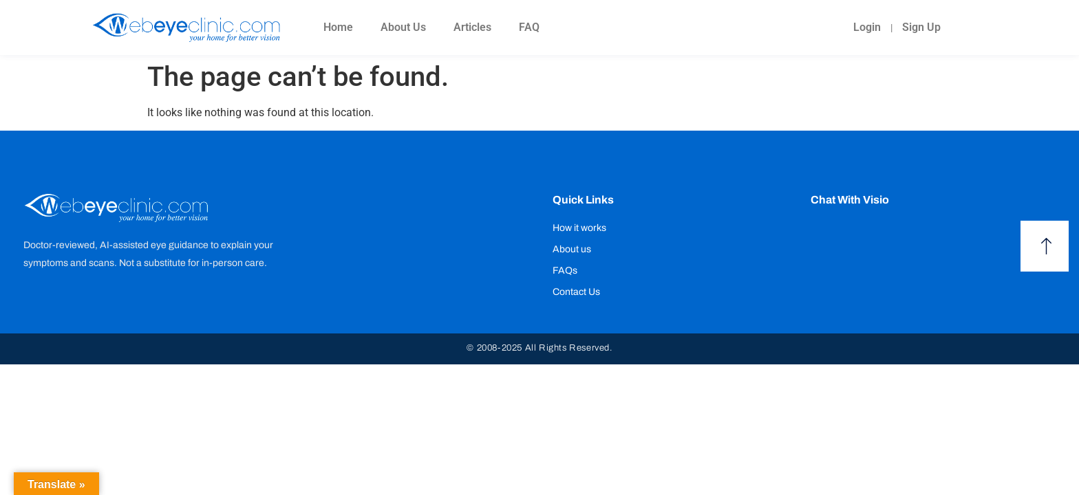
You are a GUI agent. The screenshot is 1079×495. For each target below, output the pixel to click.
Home (338, 27)
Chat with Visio (850, 200)
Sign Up (921, 27)
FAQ (529, 27)
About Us (403, 27)
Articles (472, 27)
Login (867, 27)
